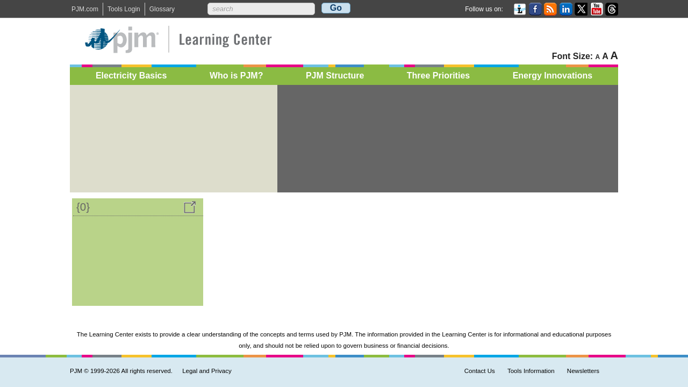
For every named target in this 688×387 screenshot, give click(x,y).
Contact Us (479, 371)
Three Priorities (438, 77)
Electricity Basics (131, 77)
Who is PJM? (236, 77)
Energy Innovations (552, 77)
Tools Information (531, 371)
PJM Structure (335, 77)
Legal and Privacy (207, 371)
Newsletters (583, 371)
